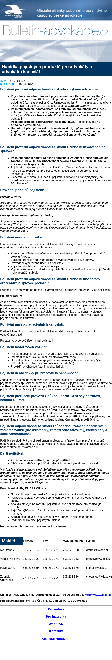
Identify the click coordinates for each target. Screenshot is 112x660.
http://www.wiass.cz (98, 594)
